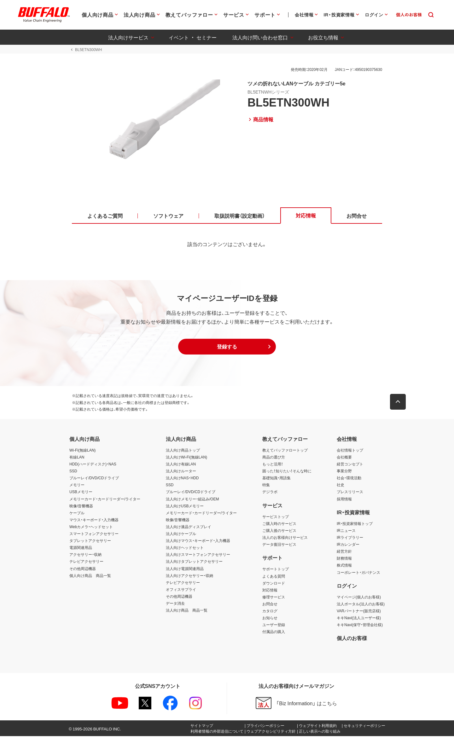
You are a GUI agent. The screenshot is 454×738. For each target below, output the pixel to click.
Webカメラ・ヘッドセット (91, 528)
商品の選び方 (273, 459)
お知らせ (269, 619)
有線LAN (76, 459)
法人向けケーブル (181, 535)
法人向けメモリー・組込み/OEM (192, 500)
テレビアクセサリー (86, 563)
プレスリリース (350, 493)
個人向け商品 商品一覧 (90, 577)
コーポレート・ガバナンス (358, 574)
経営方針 (344, 553)
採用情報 (344, 500)
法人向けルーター (181, 473)
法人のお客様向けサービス (285, 539)
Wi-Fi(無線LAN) (82, 452)
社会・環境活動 (349, 479)
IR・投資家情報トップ (355, 525)
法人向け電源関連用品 (185, 570)
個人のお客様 (352, 639)
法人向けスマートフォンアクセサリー (198, 556)
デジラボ (269, 493)
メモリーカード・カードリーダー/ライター (104, 500)
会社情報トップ (350, 452)
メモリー (76, 486)
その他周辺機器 (82, 570)
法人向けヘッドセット (185, 549)
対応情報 (269, 591)
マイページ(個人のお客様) (359, 598)
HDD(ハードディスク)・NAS (92, 466)
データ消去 (175, 605)
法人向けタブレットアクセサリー (194, 563)
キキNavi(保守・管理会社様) (360, 626)
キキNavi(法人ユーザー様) (359, 619)
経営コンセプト (350, 466)
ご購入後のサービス (279, 532)
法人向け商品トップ (183, 452)
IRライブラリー (350, 539)
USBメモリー (80, 493)
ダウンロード (273, 584)
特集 (266, 486)
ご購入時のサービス (279, 525)
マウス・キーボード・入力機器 (94, 521)
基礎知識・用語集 (276, 479)
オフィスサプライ (181, 591)
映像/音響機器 (81, 507)
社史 (340, 486)
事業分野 (344, 473)
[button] (227, 348)
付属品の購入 (273, 633)
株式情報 (344, 567)
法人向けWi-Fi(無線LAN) (186, 459)
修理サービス (273, 598)
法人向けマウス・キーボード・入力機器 (198, 542)
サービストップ (275, 518)
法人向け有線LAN (181, 466)
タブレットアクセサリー (90, 542)
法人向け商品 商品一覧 (186, 612)
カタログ (269, 612)
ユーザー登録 (273, 626)
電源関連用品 (80, 549)
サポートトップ (275, 571)
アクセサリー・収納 (85, 556)
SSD (73, 473)
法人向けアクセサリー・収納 (189, 577)
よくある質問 (273, 577)
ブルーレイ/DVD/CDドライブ (94, 479)
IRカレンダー (348, 546)
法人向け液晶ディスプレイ (188, 528)
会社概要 (344, 459)
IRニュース (346, 532)
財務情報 (344, 560)
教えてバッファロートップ (285, 452)
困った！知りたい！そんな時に (286, 473)
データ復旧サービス (279, 546)
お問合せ (269, 605)
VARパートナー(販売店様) (359, 612)
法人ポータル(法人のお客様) (361, 605)
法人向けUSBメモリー (185, 507)
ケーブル (76, 514)
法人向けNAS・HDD (182, 479)
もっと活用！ (272, 466)
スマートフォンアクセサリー (94, 535)
